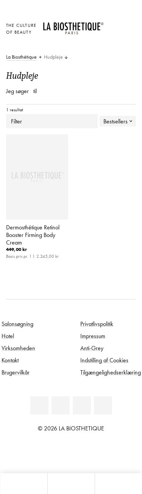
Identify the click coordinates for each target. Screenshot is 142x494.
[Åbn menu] (71, 483)
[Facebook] (60, 405)
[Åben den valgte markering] (113, 24)
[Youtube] (82, 405)
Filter (52, 121)
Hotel (8, 336)
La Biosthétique (21, 57)
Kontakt (10, 360)
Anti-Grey (91, 348)
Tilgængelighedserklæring (110, 372)
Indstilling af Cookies (104, 360)
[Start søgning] (118, 483)
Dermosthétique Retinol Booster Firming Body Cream (32, 234)
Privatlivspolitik (96, 323)
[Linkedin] (39, 405)
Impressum (92, 336)
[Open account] (113, 34)
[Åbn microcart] (113, 45)
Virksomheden (18, 348)
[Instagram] (103, 405)
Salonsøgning (17, 323)
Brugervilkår (16, 372)
